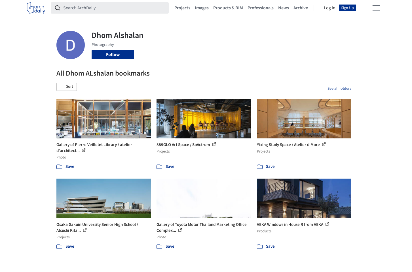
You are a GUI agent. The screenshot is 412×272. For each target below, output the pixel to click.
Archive (300, 8)
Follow (113, 55)
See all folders (339, 89)
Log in (329, 8)
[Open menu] (376, 7)
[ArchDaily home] (36, 8)
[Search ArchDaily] (114, 8)
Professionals (261, 8)
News (283, 8)
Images (202, 8)
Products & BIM (228, 8)
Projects (182, 8)
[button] (66, 87)
